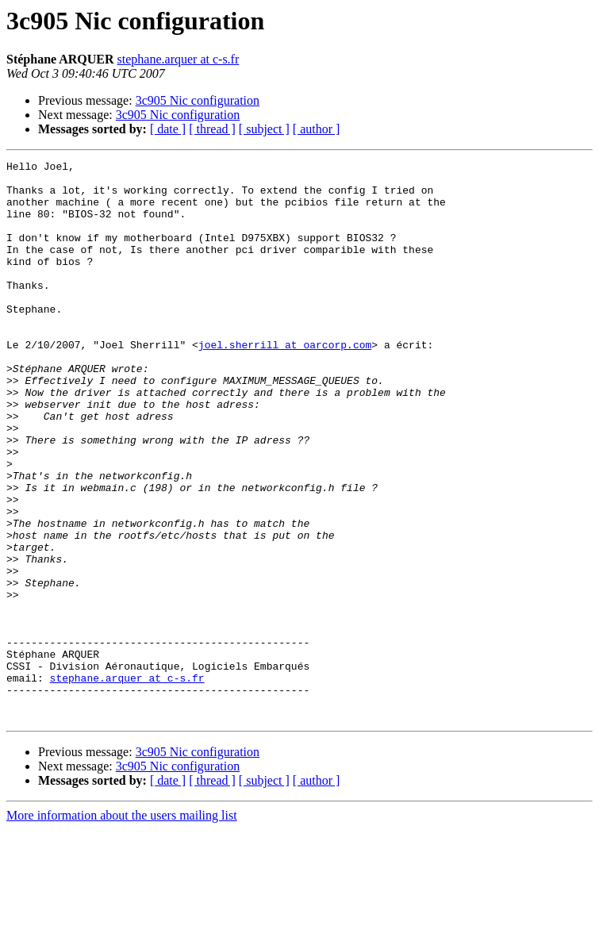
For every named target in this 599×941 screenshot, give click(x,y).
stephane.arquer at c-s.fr (178, 59)
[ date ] (168, 129)
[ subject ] (264, 129)
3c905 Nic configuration (197, 100)
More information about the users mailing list (121, 927)
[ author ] (316, 129)
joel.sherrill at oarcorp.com (284, 382)
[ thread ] (212, 129)
